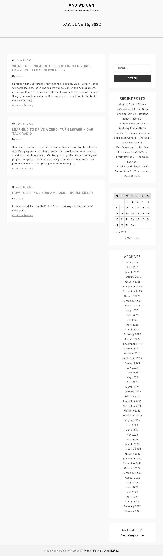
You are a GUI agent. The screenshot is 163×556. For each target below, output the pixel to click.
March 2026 (132, 272)
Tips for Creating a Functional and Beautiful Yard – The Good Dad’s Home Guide (132, 138)
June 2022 (132, 487)
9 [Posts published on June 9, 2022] (132, 207)
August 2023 (132, 420)
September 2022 (132, 473)
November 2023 (132, 406)
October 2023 (132, 410)
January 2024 (132, 396)
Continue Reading (22, 105)
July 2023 (132, 425)
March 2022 (132, 501)
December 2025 (132, 286)
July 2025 (132, 310)
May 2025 (132, 320)
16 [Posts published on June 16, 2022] (132, 213)
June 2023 (132, 430)
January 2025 (132, 339)
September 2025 (132, 300)
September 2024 (132, 358)
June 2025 (132, 315)
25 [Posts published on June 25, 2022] (142, 219)
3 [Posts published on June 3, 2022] (137, 201)
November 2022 (132, 463)
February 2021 (132, 511)
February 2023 (132, 449)
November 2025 (132, 291)
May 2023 (132, 434)
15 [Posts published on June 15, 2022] (127, 213)
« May (128, 238)
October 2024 (132, 353)
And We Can (81, 5)
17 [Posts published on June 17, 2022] (137, 213)
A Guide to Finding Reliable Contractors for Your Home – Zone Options (132, 171)
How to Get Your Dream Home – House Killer (52, 193)
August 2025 (132, 305)
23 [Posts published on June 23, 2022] (132, 219)
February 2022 (132, 506)
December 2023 (132, 401)
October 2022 (132, 468)
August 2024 (132, 363)
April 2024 (132, 382)
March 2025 (132, 329)
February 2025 (132, 334)
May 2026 (132, 262)
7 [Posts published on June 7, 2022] (122, 207)
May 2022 (132, 492)
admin (19, 76)
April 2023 (132, 439)
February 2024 (132, 391)
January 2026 (132, 281)
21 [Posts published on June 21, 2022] (122, 219)
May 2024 (132, 377)
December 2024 (132, 343)
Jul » (137, 238)
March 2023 (132, 444)
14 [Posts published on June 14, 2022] (122, 213)
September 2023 (132, 415)
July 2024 (132, 367)
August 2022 (132, 477)
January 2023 (132, 453)
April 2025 (132, 324)
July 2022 (132, 482)
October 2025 (132, 296)
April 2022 (132, 496)
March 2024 (132, 386)
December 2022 (132, 458)
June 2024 (132, 372)
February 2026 (132, 277)
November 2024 (132, 348)
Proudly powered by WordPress (63, 550)
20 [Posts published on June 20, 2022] (116, 219)
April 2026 (132, 267)
